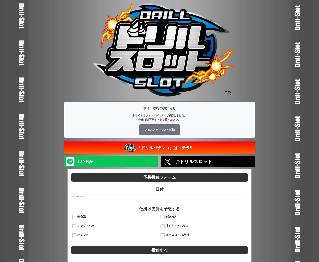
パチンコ (83, 235)
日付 (159, 189)
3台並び (171, 216)
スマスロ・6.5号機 (177, 235)
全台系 (81, 216)
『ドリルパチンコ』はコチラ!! (157, 147)
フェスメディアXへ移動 (159, 129)
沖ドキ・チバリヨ (177, 225)
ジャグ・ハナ (85, 225)
